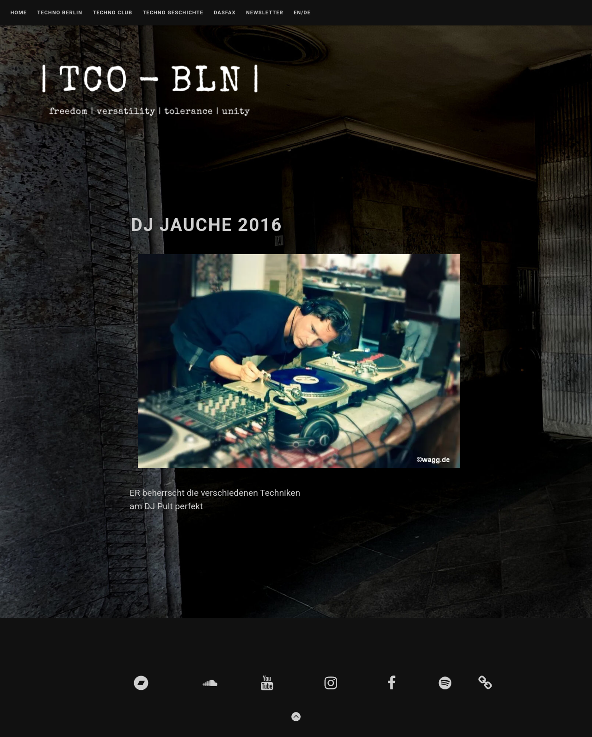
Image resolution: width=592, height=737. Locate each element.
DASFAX (224, 13)
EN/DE (302, 13)
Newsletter (265, 13)
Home (18, 13)
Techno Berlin (59, 13)
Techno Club (112, 13)
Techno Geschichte (172, 13)
